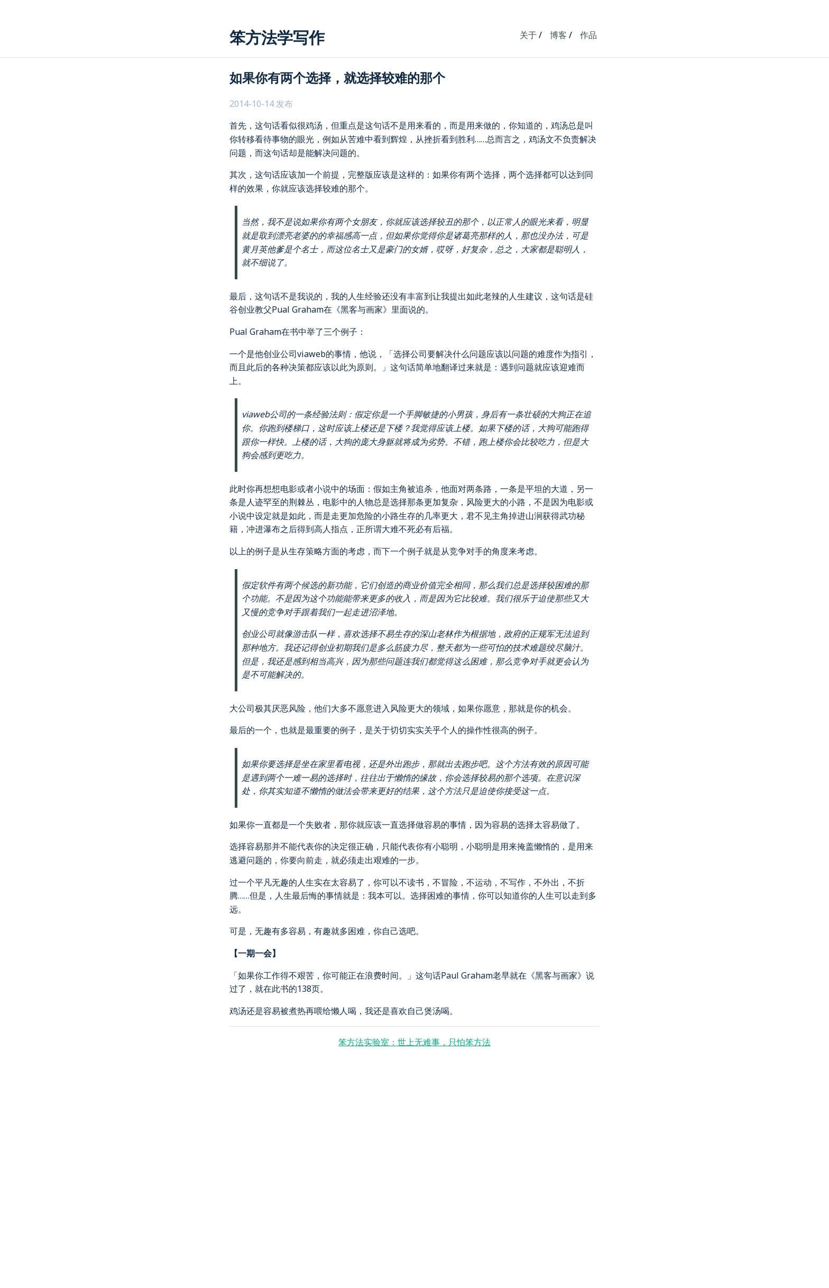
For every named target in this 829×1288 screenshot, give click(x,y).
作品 (588, 35)
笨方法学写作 (277, 37)
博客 (558, 35)
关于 (528, 35)
